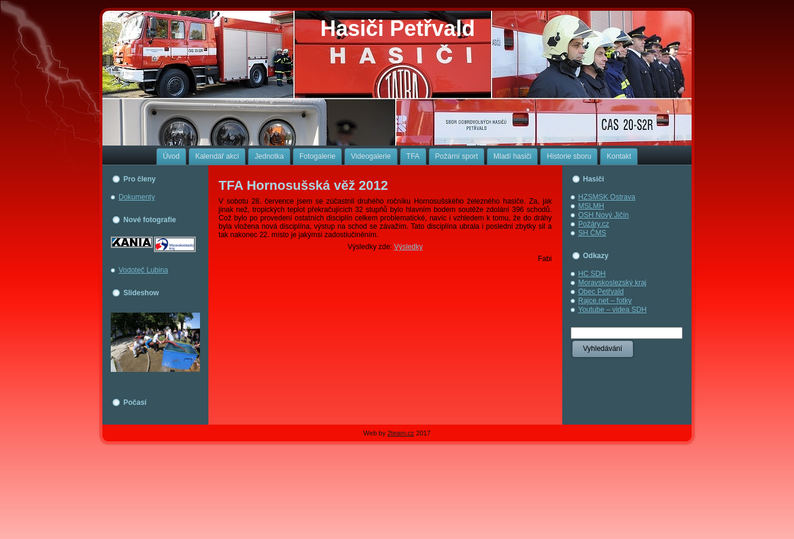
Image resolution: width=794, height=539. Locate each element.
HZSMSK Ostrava (606, 197)
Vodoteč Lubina (143, 270)
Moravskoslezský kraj (612, 282)
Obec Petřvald (601, 291)
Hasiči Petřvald (397, 28)
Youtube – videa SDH (612, 309)
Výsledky (408, 247)
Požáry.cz (594, 224)
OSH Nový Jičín (603, 215)
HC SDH (592, 274)
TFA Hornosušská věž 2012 (303, 185)
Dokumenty (137, 197)
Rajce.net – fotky (605, 300)
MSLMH (591, 206)
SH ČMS (592, 233)
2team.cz (400, 433)
